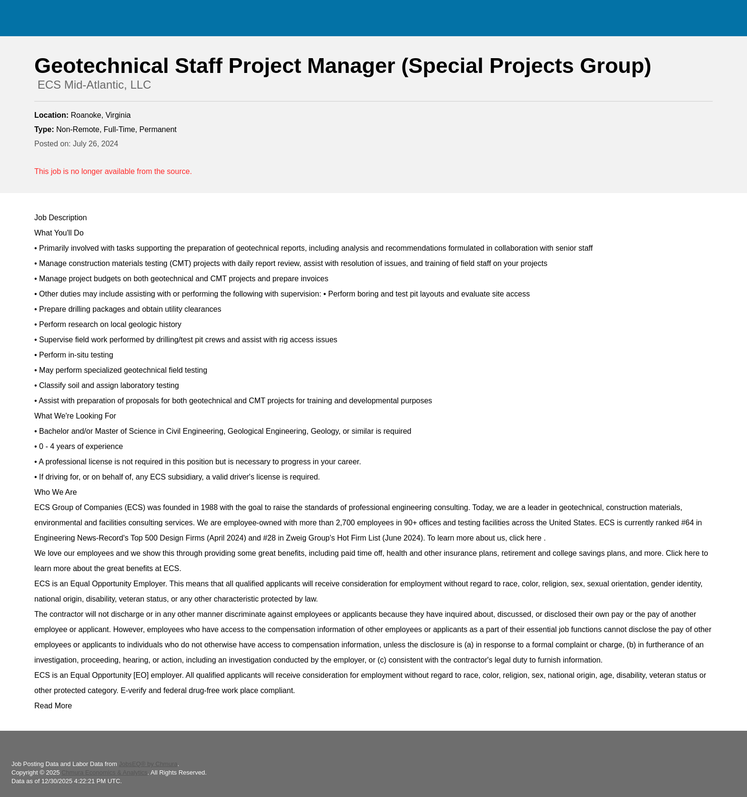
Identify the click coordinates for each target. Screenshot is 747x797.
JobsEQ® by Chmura (148, 763)
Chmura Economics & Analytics (104, 772)
